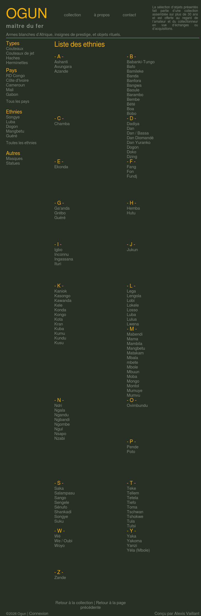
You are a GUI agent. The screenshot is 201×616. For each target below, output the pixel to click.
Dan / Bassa (138, 133)
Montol (133, 386)
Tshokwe (135, 517)
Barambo (135, 95)
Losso (132, 310)
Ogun (26, 14)
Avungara (63, 67)
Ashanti (61, 62)
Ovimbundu (137, 406)
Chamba (62, 124)
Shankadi (63, 512)
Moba (132, 377)
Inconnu (61, 254)
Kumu (59, 333)
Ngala (59, 410)
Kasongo (62, 296)
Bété (131, 104)
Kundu (60, 338)
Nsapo (60, 434)
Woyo (59, 546)
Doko (131, 152)
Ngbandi (62, 420)
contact (129, 15)
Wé (57, 536)
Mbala (132, 358)
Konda (60, 310)
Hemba (133, 208)
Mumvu (133, 395)
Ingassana (63, 259)
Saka (59, 488)
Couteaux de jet (20, 53)
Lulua (132, 319)
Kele (58, 305)
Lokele (133, 305)
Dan (130, 129)
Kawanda (63, 301)
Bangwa (134, 85)
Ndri (58, 406)
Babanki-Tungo (141, 62)
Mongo (133, 381)
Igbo (58, 250)
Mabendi (134, 334)
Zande (60, 578)
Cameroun (15, 85)
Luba (131, 315)
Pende (132, 447)
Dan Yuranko (138, 143)
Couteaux (14, 49)
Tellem (133, 493)
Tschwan (135, 512)
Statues (13, 163)
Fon (130, 172)
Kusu (59, 343)
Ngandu (61, 415)
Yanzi (132, 546)
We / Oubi (63, 541)
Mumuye (134, 391)
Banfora (134, 81)
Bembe (133, 100)
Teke (131, 488)
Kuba (59, 329)
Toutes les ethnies (21, 143)
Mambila (134, 344)
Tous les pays (17, 102)
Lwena (133, 324)
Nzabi (59, 438)
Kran (58, 324)
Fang (131, 167)
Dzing (132, 157)
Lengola (134, 296)
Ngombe (62, 424)
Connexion (38, 614)
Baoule (133, 90)
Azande (61, 71)
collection (72, 15)
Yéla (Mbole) (138, 550)
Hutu (131, 213)
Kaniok (60, 291)
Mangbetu (136, 348)
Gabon (12, 95)
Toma (132, 507)
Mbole (132, 367)
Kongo (60, 315)
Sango (60, 498)
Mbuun (133, 372)
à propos (102, 15)
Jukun (132, 250)
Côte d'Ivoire (17, 80)
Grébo (60, 213)
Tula (131, 521)
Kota (58, 319)
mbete (132, 362)
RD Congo (15, 76)
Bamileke (135, 71)
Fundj (132, 176)
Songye (61, 517)
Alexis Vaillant (186, 614)
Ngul (58, 429)
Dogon (133, 147)
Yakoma (134, 541)
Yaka (131, 536)
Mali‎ (10, 90)
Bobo (131, 114)
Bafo (131, 67)
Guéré (60, 218)
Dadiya (133, 124)
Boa (130, 109)
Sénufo (60, 507)
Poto (131, 452)
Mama (132, 339)
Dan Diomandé (140, 138)
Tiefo (131, 503)
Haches (13, 58)
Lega (131, 291)
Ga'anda (62, 208)
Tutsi (131, 526)
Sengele (61, 503)
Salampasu (64, 493)
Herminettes (17, 63)
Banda (133, 76)
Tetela (132, 498)
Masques (14, 159)
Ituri (57, 264)
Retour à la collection (74, 603)
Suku (59, 521)
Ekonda (61, 167)
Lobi (130, 301)
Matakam (135, 353)
